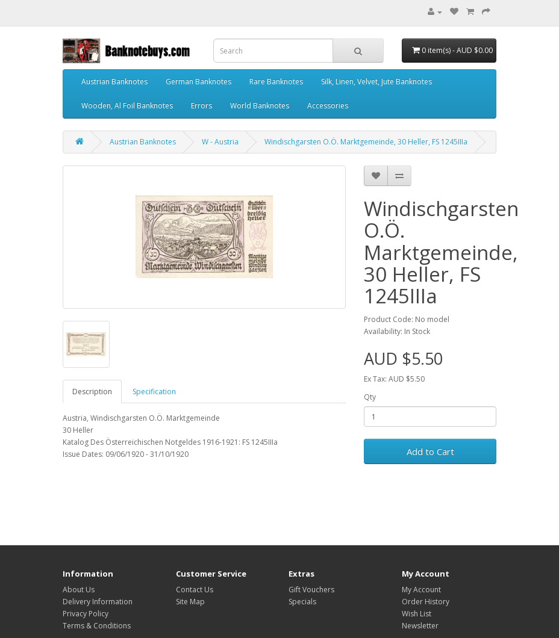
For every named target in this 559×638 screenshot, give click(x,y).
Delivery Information (98, 601)
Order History (425, 601)
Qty (370, 397)
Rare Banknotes (276, 81)
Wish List (416, 614)
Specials (302, 601)
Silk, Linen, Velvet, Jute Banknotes (376, 81)
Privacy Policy (85, 614)
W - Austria (220, 142)
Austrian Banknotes (114, 81)
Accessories (327, 106)
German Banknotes (198, 81)
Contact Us (194, 589)
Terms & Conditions (97, 626)
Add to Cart (430, 451)
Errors (201, 106)
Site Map (190, 601)
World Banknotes (259, 106)
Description (92, 391)
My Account (421, 589)
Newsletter (420, 626)
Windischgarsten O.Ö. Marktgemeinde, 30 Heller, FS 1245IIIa (365, 142)
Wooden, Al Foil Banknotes (127, 106)
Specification (154, 391)
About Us (79, 589)
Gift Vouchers (311, 589)
